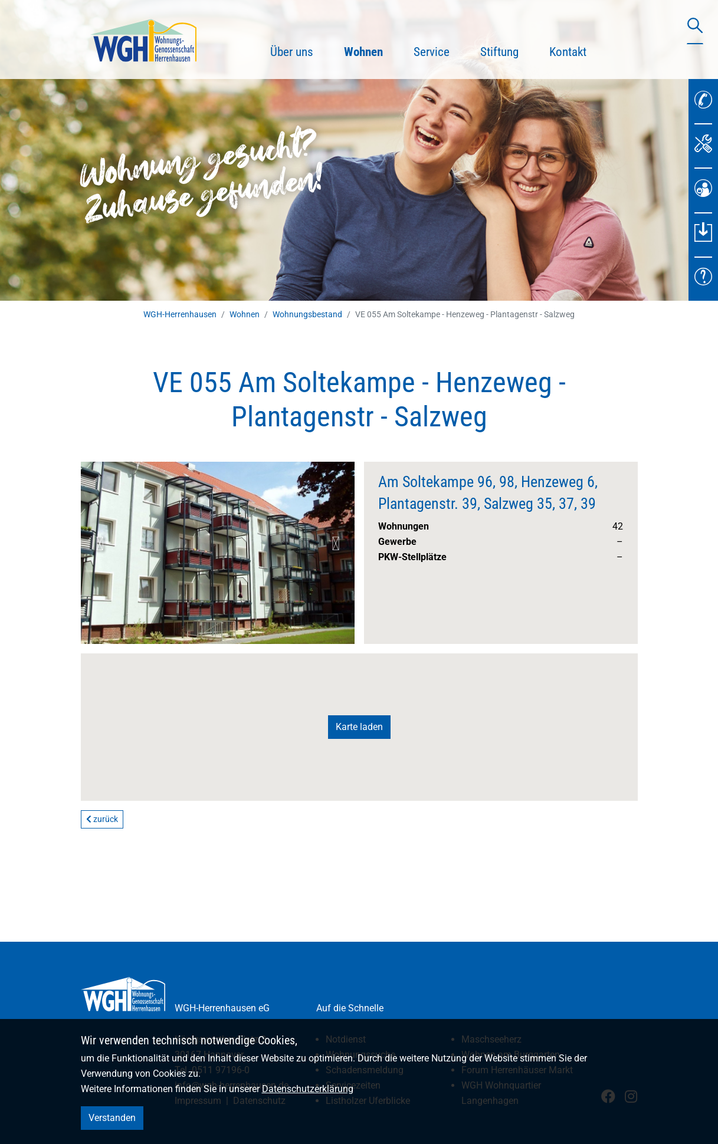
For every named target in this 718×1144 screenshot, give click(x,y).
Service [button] (432, 52)
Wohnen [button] (371, 50)
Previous (99, 543)
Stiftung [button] (499, 52)
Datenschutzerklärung (307, 1088)
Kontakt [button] (567, 52)
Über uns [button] (291, 52)
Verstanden (112, 1117)
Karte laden (359, 726)
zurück (102, 819)
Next (335, 543)
